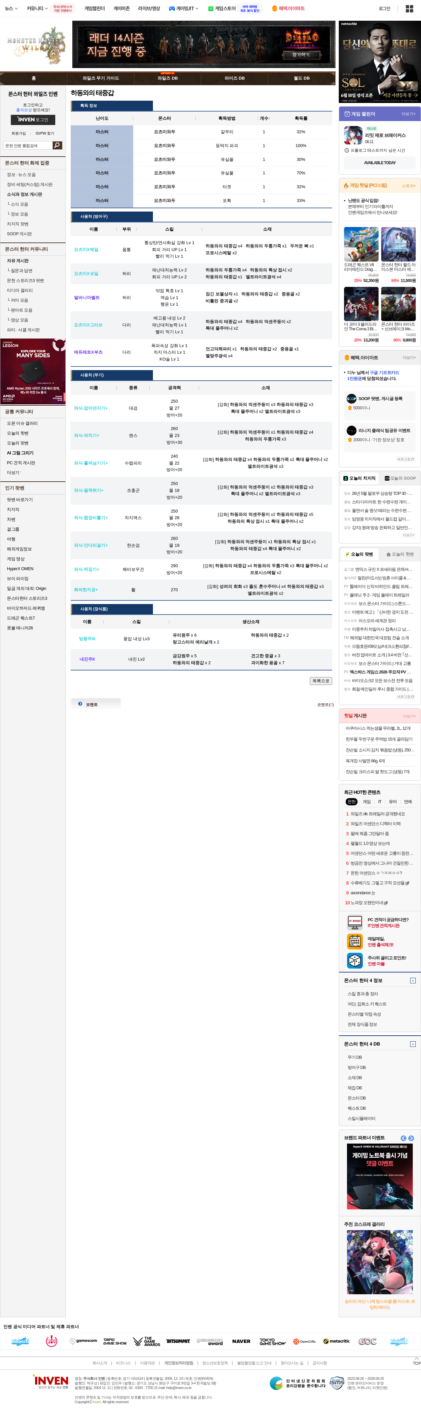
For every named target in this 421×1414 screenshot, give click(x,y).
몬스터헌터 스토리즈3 (27, 598)
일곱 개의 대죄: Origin (26, 588)
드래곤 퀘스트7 (21, 618)
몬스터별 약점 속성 (364, 1014)
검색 (57, 145)
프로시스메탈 (263, 572)
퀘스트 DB (357, 1108)
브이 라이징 (18, 578)
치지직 (13, 509)
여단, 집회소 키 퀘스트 (367, 1003)
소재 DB (355, 1077)
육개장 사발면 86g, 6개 (365, 760)
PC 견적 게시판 (21, 463)
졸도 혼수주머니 (264, 586)
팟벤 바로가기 (20, 499)
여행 (11, 539)
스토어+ (409, 186)
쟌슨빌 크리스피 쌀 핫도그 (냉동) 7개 (377, 771)
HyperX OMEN (20, 569)
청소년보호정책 (215, 1363)
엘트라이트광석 (280, 411)
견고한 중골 (262, 655)
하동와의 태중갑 (292, 404)
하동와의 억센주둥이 (250, 404)
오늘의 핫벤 (18, 433)
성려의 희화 (230, 586)
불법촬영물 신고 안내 (254, 1363)
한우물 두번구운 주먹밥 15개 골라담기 (379, 739)
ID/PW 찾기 (45, 133)
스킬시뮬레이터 (361, 1118)
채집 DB (355, 1087)
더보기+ (409, 114)
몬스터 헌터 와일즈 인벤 (33, 93)
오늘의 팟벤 (18, 443)
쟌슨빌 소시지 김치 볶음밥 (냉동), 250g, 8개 (381, 749)
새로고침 (403, 459)
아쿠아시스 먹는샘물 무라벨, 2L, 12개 (378, 728)
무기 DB (355, 1057)
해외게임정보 (19, 549)
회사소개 (99, 1363)
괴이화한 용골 (264, 662)
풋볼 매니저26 (20, 628)
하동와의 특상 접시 (246, 521)
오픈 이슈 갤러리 (22, 423)
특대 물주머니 (244, 411)
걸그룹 (13, 529)
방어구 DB (357, 1067)
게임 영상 (15, 559)
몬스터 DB (357, 1098)
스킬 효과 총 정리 (363, 993)
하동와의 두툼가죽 (263, 439)
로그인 (384, 8)
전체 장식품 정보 (362, 1024)
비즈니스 (123, 1363)
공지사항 (319, 1363)
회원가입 (19, 133)
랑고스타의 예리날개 (192, 642)
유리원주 (181, 635)
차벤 (11, 519)
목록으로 (321, 680)
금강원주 (181, 655)
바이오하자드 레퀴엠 (26, 608)
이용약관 (147, 1363)
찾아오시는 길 (292, 1363)
